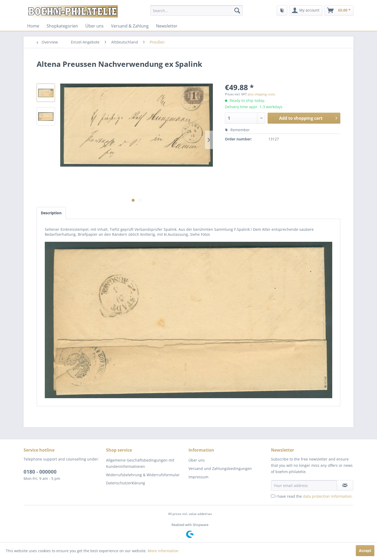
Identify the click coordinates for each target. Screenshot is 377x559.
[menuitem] (196, 10)
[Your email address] (304, 485)
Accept (365, 550)
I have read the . (314, 496)
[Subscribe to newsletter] (345, 485)
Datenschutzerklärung (125, 482)
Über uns (94, 26)
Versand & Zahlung (130, 26)
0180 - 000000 (40, 471)
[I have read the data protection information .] (272, 496)
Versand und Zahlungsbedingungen (220, 468)
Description (51, 212)
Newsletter (167, 26)
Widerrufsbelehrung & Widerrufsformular (143, 474)
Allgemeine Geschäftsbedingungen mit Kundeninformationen (140, 463)
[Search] (237, 10)
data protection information (327, 496)
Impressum (198, 476)
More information (163, 550)
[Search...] (196, 10)
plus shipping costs (261, 94)
